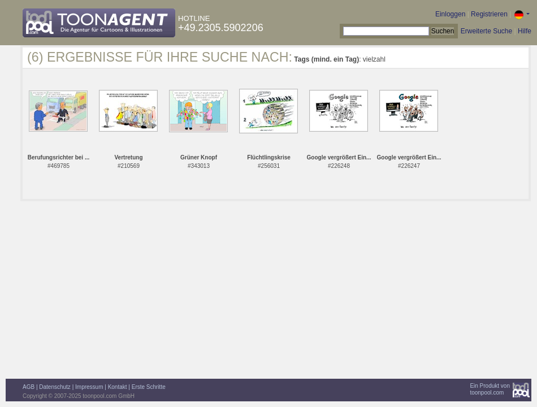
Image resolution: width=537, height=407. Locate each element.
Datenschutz (55, 387)
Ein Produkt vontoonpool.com (490, 389)
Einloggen (450, 14)
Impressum (89, 387)
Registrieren (489, 14)
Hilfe (524, 31)
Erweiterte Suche (486, 31)
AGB (28, 387)
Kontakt (117, 387)
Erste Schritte (149, 387)
